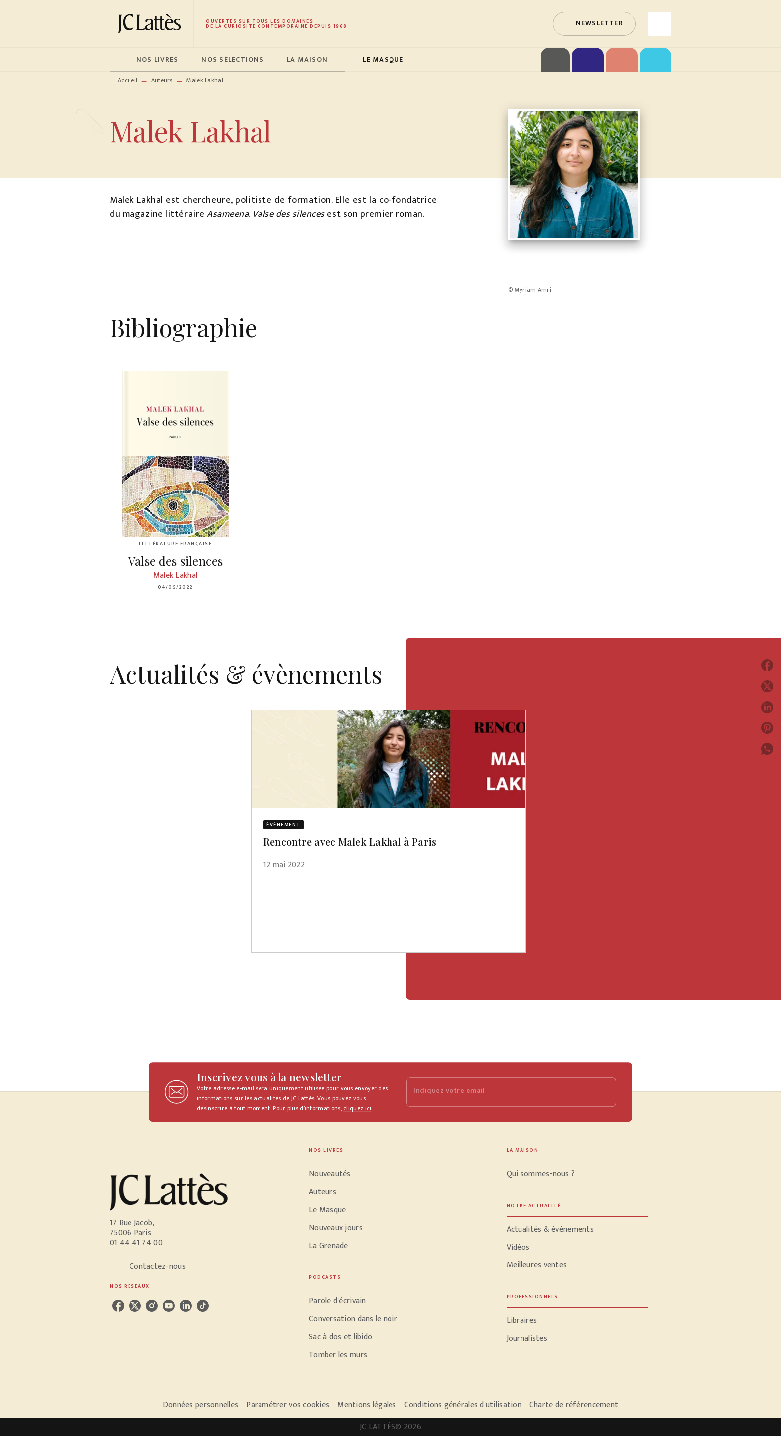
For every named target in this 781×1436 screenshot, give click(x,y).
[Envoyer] (604, 1092)
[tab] (120, 60)
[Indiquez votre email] (498, 1092)
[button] (594, 24)
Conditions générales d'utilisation (462, 1405)
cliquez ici (357, 1108)
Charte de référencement (573, 1405)
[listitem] (118, 1305)
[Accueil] (151, 23)
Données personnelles (200, 1405)
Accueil (127, 80)
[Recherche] (659, 24)
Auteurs (162, 80)
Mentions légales (366, 1405)
